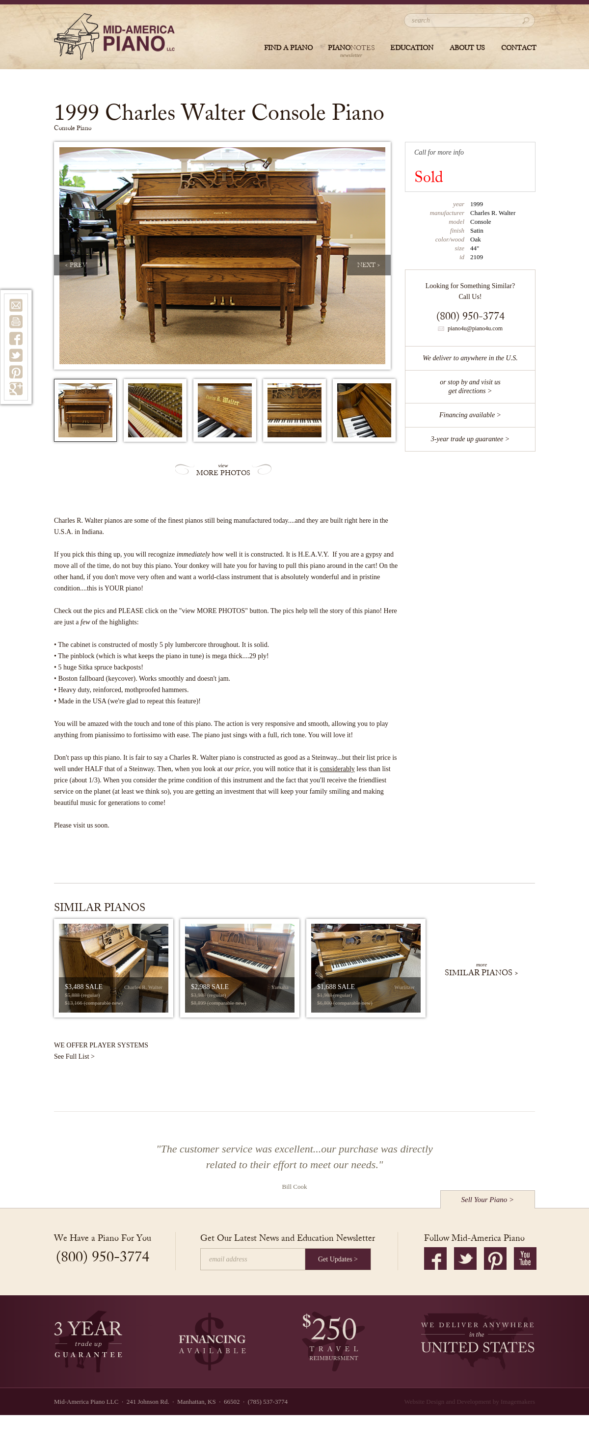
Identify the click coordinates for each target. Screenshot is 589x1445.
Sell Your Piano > (487, 1200)
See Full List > (74, 1056)
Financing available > (470, 415)
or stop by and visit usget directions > (470, 386)
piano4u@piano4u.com (470, 328)
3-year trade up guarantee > (470, 439)
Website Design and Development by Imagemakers (469, 1401)
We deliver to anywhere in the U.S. (470, 358)
